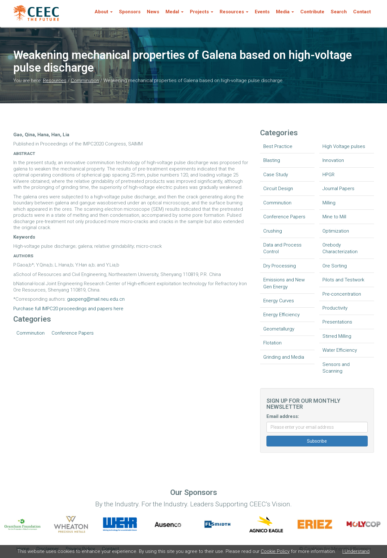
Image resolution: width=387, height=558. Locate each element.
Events (262, 12)
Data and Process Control (282, 248)
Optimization (335, 231)
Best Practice (277, 146)
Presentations (337, 322)
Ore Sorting (334, 266)
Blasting (271, 160)
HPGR (328, 174)
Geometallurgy (278, 329)
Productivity (334, 308)
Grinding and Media (283, 357)
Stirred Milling (336, 336)
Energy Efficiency (281, 314)
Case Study (275, 174)
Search (339, 12)
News (153, 12)
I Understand (356, 551)
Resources (54, 80)
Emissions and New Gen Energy (284, 283)
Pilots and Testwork (343, 280)
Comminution (85, 80)
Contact (362, 12)
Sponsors (129, 12)
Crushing (272, 231)
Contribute (312, 12)
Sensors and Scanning (336, 368)
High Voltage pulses (343, 146)
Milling (328, 203)
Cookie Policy (275, 551)
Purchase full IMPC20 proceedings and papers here (68, 308)
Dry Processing (279, 266)
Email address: (282, 416)
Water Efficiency (339, 350)
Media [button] (285, 12)
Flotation (272, 343)
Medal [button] (174, 12)
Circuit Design (278, 188)
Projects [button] (201, 12)
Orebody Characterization (340, 248)
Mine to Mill (334, 217)
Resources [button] (234, 12)
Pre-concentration (341, 294)
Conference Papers (73, 333)
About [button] (104, 12)
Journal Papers (338, 188)
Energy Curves (278, 301)
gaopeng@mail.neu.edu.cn (96, 299)
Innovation (333, 160)
